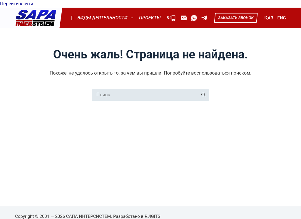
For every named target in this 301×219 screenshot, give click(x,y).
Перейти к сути (16, 3)
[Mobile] (173, 18)
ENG (281, 18)
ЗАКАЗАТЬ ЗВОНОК (236, 18)
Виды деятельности (102, 17)
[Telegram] (204, 18)
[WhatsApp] (194, 18)
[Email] (184, 18)
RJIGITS (152, 216)
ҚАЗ (269, 18)
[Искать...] (145, 95)
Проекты (150, 18)
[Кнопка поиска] (203, 95)
